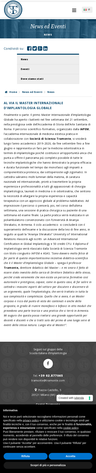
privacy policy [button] (31, 420)
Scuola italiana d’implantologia (48, 353)
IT (89, 9)
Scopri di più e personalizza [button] (47, 465)
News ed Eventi (32, 92)
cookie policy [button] (70, 427)
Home (11, 92)
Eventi (25, 69)
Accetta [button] (70, 456)
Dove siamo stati (32, 78)
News (24, 59)
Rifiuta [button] (25, 456)
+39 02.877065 (51, 375)
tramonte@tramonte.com (48, 380)
